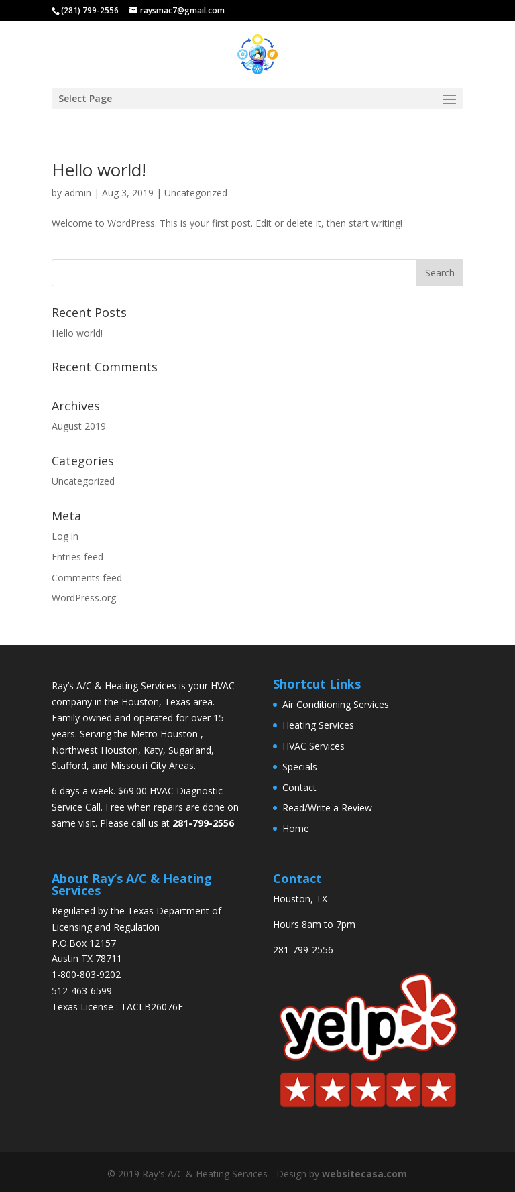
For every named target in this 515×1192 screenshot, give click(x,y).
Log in (65, 536)
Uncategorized (195, 192)
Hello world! (99, 170)
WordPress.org (84, 597)
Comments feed (87, 577)
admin (77, 192)
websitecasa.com (364, 1173)
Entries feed (77, 556)
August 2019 (79, 426)
